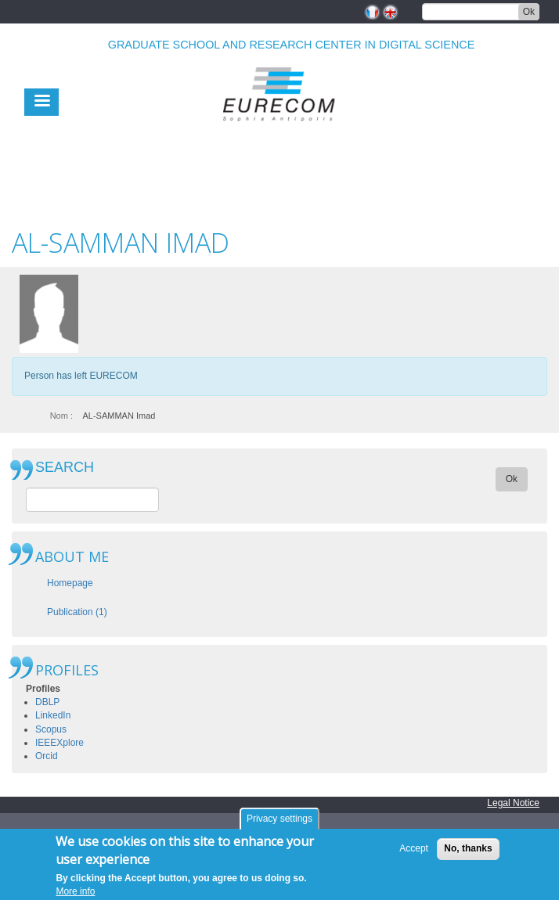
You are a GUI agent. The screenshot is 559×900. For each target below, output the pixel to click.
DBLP (47, 702)
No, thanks (468, 853)
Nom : (61, 415)
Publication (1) (77, 612)
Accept (413, 853)
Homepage (70, 583)
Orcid (46, 756)
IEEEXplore (59, 742)
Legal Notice (513, 802)
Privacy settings (279, 823)
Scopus (51, 729)
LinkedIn (52, 715)
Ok (529, 11)
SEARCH (64, 467)
